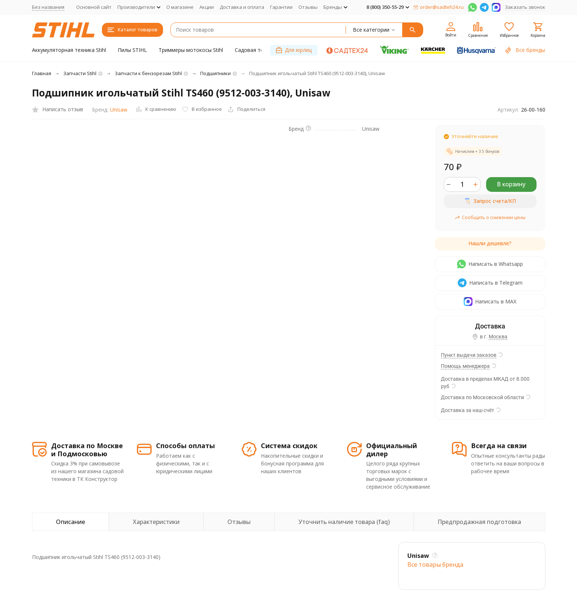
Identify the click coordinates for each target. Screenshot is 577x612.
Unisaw (118, 109)
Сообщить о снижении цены (489, 217)
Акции (206, 7)
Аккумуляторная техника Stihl (69, 49)
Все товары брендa (435, 564)
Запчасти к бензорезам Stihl (148, 73)
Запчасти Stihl (79, 73)
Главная (41, 73)
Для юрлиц (294, 49)
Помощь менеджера (465, 366)
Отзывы (308, 7)
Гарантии (281, 7)
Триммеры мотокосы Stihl (191, 49)
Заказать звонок (525, 7)
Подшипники (215, 73)
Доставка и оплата (242, 7)
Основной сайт (93, 7)
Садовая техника (256, 49)
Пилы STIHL (132, 49)
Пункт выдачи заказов (468, 355)
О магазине (180, 7)
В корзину (511, 184)
